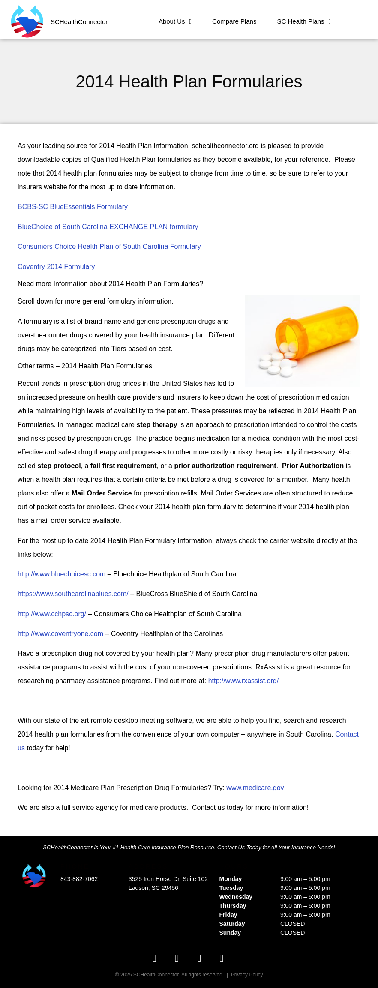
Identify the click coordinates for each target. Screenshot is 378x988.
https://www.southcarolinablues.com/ (73, 593)
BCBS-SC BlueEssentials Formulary (73, 206)
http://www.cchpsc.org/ (52, 614)
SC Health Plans (304, 21)
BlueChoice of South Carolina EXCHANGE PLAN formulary (108, 226)
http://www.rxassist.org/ (243, 680)
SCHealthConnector (79, 21)
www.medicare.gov (255, 787)
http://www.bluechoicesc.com (61, 574)
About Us (175, 21)
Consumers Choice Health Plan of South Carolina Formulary (109, 246)
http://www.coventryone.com (60, 633)
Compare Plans (234, 21)
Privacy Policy (247, 975)
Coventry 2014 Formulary (56, 266)
